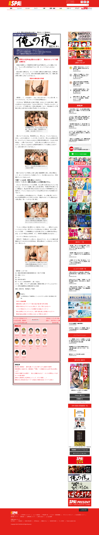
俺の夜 (37, 44)
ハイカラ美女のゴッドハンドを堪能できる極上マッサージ (32, 309)
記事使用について (31, 516)
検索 (87, 5)
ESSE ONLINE (28, 521)
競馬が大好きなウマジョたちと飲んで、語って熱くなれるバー (33, 306)
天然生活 (20, 521)
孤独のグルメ (44, 521)
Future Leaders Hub (71, 521)
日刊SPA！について (26, 514)
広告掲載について (15, 514)
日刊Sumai (36, 521)
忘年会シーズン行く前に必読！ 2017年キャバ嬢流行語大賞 (53, 320)
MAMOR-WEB (53, 521)
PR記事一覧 (45, 514)
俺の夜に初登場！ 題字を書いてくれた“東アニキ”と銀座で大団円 (33, 366)
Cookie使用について (80, 514)
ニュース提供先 (36, 514)
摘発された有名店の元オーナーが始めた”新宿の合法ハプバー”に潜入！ (34, 379)
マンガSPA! (61, 521)
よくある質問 (49, 516)
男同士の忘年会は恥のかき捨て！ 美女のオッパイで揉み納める (36, 60)
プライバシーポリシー (68, 514)
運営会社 (22, 516)
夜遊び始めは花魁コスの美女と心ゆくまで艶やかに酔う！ (32, 314)
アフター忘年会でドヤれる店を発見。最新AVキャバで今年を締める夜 (20, 320)
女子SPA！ (13, 521)
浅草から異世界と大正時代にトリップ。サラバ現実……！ (31, 377)
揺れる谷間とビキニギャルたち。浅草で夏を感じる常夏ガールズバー (35, 311)
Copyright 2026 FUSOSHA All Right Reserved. (21, 524)
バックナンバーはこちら (80, 402)
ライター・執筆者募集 (55, 514)
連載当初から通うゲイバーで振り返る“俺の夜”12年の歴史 (32, 304)
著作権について (14, 516)
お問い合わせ (40, 516)
